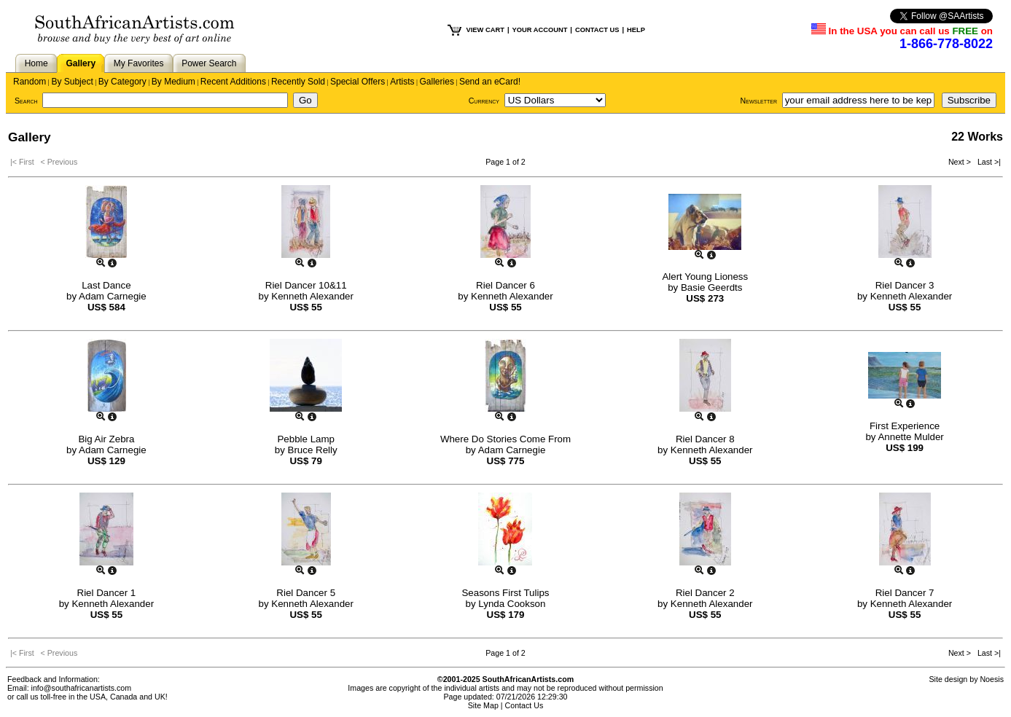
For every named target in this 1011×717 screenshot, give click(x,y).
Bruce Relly (312, 449)
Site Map (483, 705)
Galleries (437, 82)
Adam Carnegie (113, 296)
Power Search (208, 63)
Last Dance (106, 285)
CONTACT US (597, 30)
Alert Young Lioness (705, 276)
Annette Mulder (910, 436)
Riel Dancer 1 (106, 592)
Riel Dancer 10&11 (306, 285)
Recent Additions (233, 82)
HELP (636, 30)
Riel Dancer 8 (705, 439)
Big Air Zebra (106, 439)
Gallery (80, 63)
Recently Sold (298, 82)
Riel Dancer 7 (904, 592)
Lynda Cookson (511, 603)
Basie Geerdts (711, 287)
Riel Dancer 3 (904, 285)
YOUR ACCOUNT (540, 30)
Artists (402, 82)
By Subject (72, 82)
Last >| (987, 161)
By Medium (173, 82)
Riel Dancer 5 (305, 592)
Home (36, 63)
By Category (122, 82)
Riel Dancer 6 (505, 285)
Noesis (992, 679)
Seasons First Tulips (505, 592)
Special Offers (357, 82)
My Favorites (139, 63)
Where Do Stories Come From (505, 439)
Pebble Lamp (306, 439)
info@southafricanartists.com (81, 687)
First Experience (905, 425)
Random (29, 82)
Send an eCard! (489, 82)
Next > (960, 161)
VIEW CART (485, 30)
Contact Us (524, 705)
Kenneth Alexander (312, 296)
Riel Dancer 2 (705, 592)
